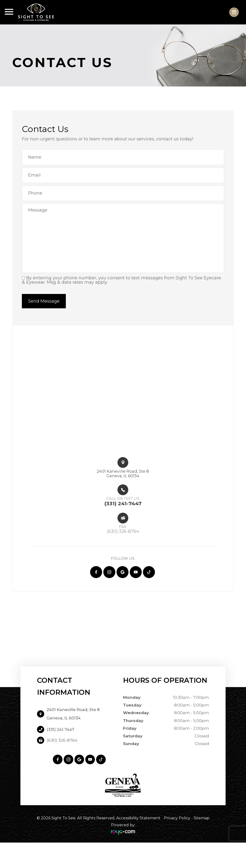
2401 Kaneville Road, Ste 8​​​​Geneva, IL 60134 (123, 474)
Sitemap (201, 819)
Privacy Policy (177, 819)
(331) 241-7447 (60, 731)
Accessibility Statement (138, 819)
